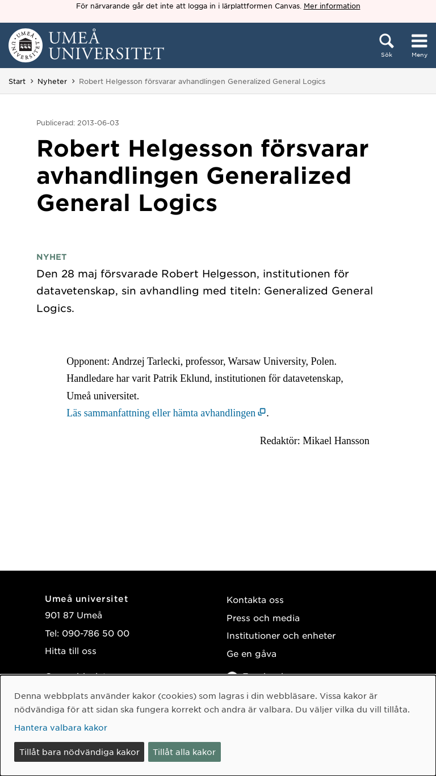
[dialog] (218, 725)
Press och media (263, 617)
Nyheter (52, 81)
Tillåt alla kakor (184, 752)
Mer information (332, 5)
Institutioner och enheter (281, 635)
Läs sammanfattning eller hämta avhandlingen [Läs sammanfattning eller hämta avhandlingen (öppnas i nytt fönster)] (160, 413)
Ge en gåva (251, 653)
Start (17, 81)
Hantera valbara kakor (60, 727)
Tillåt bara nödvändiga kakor (79, 752)
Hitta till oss (71, 650)
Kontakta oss (255, 599)
